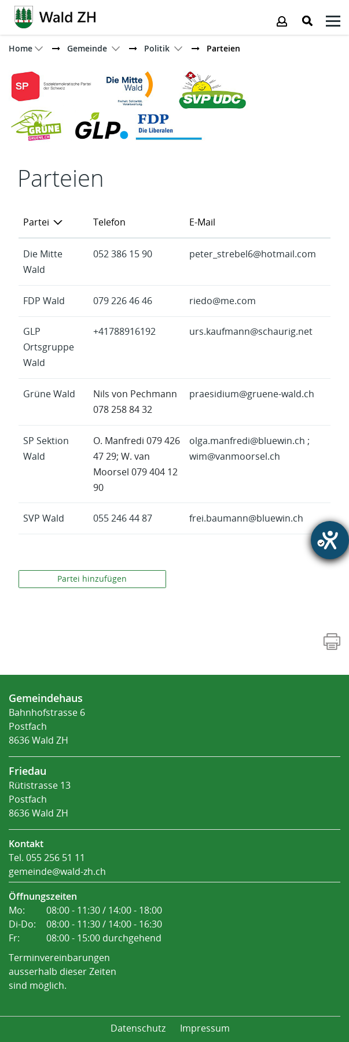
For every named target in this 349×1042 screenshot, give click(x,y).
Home (20, 48)
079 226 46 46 (122, 300)
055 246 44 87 (122, 518)
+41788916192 (124, 331)
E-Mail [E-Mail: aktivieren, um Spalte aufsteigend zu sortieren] (202, 222)
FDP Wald (44, 300)
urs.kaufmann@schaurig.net (251, 331)
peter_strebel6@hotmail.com (252, 254)
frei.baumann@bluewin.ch (246, 518)
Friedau (27, 771)
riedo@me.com (222, 300)
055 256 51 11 (55, 857)
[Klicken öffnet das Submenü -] (333, 23)
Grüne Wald (49, 394)
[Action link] (54, 16)
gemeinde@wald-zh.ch (57, 871)
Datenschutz (138, 1028)
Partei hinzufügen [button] (92, 579)
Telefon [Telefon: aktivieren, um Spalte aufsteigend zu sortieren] (109, 222)
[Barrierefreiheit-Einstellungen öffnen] (330, 540)
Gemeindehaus (46, 698)
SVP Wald (43, 518)
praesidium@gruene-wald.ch (251, 394)
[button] (87, 48)
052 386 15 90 (122, 254)
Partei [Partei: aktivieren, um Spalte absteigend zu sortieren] (36, 222)
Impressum (205, 1028)
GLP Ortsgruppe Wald (48, 347)
